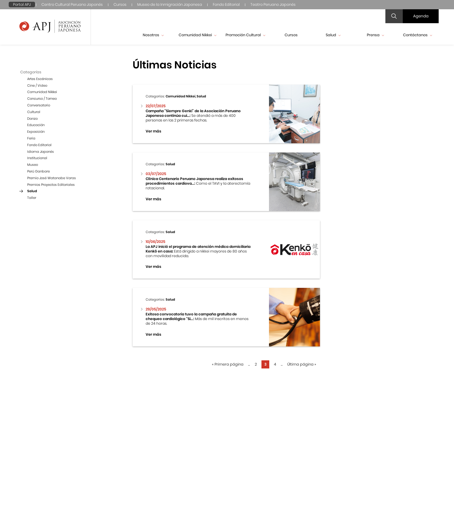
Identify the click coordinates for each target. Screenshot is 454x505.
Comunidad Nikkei (197, 34)
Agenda (421, 16)
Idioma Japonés (40, 151)
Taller (31, 197)
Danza (32, 118)
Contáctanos (417, 34)
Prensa (375, 34)
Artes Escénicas (40, 79)
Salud (333, 34)
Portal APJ (22, 4)
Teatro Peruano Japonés (273, 4)
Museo (32, 164)
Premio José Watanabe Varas (51, 178)
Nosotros (153, 34)
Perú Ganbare (38, 171)
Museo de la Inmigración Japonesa (169, 4)
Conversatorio (38, 105)
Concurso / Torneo (42, 98)
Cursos (120, 4)
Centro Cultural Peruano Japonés (72, 4)
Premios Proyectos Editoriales (51, 184)
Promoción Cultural (245, 34)
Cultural (33, 112)
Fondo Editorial (226, 4)
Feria (31, 138)
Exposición (36, 131)
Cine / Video (37, 85)
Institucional (37, 158)
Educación (36, 125)
